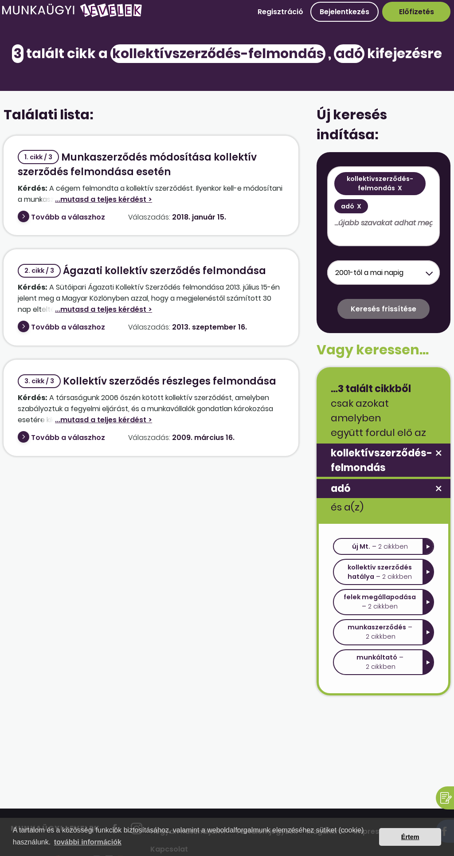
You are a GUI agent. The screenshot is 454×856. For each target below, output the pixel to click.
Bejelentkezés (344, 12)
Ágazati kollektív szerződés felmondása (142, 271)
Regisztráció (280, 12)
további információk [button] (87, 842)
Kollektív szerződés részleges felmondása (147, 381)
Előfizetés (416, 12)
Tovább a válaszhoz (68, 217)
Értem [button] (410, 836)
